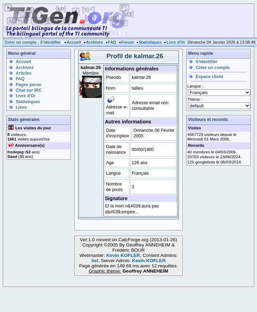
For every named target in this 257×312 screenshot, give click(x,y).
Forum (127, 42)
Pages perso (28, 84)
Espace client (209, 76)
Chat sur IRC (28, 90)
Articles (23, 73)
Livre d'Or (175, 42)
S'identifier (50, 42)
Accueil (74, 42)
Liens (21, 107)
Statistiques (150, 42)
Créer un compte (21, 42)
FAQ (112, 42)
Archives (94, 42)
